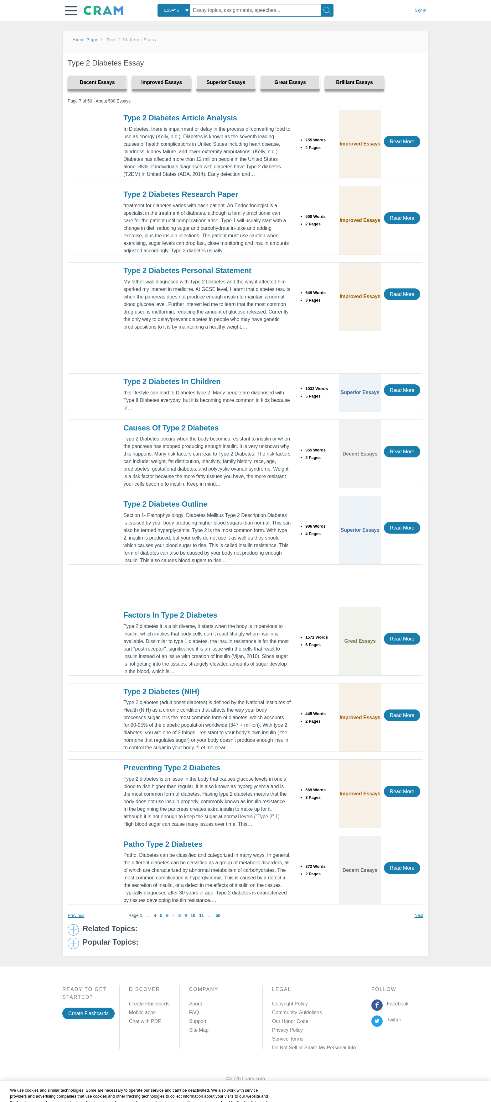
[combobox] (174, 10)
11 (201, 915)
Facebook (396, 1003)
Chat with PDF (145, 1021)
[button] (71, 10)
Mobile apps (142, 1012)
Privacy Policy (287, 1030)
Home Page (85, 40)
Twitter (392, 1019)
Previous (76, 915)
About (195, 1003)
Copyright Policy (290, 1003)
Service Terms (287, 1038)
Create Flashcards (88, 1013)
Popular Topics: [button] (110, 942)
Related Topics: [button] (110, 928)
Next (419, 915)
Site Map (199, 1030)
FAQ (194, 1012)
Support (197, 1021)
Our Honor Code (290, 1021)
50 (218, 915)
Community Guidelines (297, 1012)
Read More (402, 141)
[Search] (327, 10)
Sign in (420, 10)
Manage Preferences (295, 1047)
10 (193, 915)
